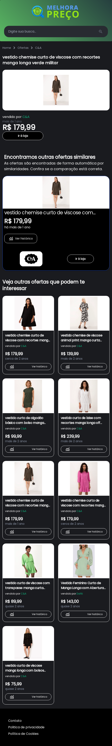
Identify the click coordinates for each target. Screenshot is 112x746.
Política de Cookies (23, 733)
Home (6, 48)
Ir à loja (23, 136)
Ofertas (23, 48)
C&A (38, 48)
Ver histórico (21, 238)
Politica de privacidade (26, 727)
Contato (15, 720)
